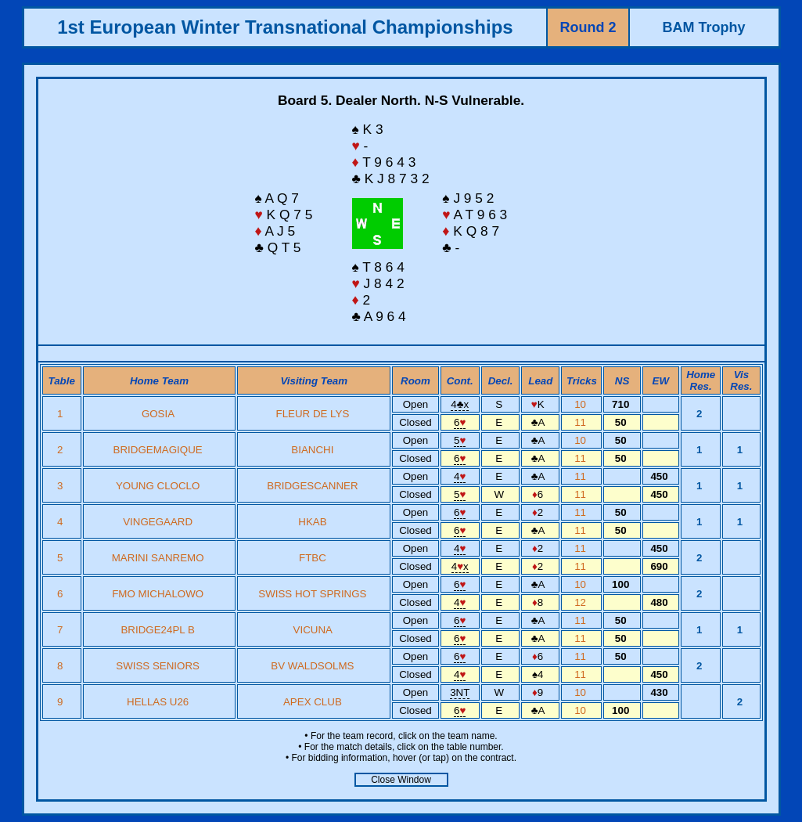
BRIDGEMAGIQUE (158, 450)
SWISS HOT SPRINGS (312, 594)
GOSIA (158, 414)
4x (460, 404)
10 (581, 404)
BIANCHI (312, 450)
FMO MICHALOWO (157, 594)
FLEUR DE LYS (312, 414)
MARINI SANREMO (158, 558)
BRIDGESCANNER (312, 486)
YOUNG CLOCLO (158, 486)
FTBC (312, 558)
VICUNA (313, 630)
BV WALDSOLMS (312, 666)
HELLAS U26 (158, 702)
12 (581, 602)
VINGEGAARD (157, 522)
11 (581, 422)
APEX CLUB (312, 702)
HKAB (312, 522)
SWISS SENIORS (158, 666)
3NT (459, 692)
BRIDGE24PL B (157, 630)
